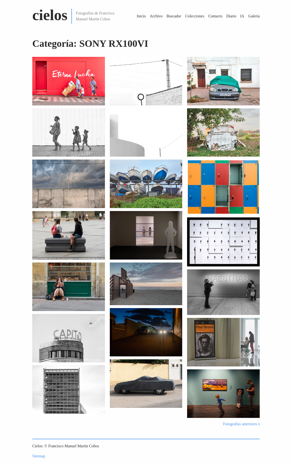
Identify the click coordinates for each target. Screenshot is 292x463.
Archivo (156, 16)
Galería (254, 16)
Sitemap (38, 456)
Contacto (215, 16)
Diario (231, 16)
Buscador (174, 16)
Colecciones (194, 16)
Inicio (141, 16)
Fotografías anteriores (241, 424)
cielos (49, 15)
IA (242, 16)
